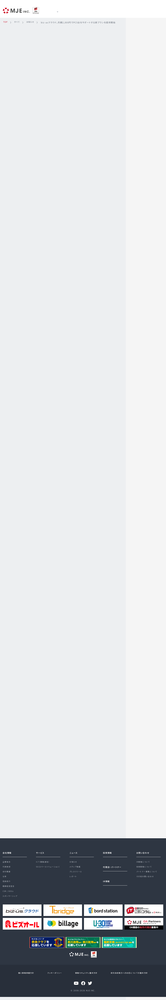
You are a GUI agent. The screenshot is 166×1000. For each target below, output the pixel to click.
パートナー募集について (147, 871)
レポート (74, 877)
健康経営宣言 (9, 888)
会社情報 (8, 850)
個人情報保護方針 (28, 976)
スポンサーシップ (11, 900)
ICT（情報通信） (43, 859)
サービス (71, 10)
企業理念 (7, 859)
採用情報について (144, 865)
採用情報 (123, 10)
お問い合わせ (143, 850)
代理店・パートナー (113, 865)
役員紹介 (7, 882)
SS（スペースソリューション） (49, 865)
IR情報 (106, 10)
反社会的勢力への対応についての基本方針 (125, 976)
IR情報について (143, 859)
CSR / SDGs (9, 894)
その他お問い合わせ (146, 877)
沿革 (5, 877)
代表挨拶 (7, 865)
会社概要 (7, 871)
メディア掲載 (75, 865)
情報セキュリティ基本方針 (84, 976)
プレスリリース (76, 871)
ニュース (89, 10)
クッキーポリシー (55, 976)
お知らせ (74, 859)
